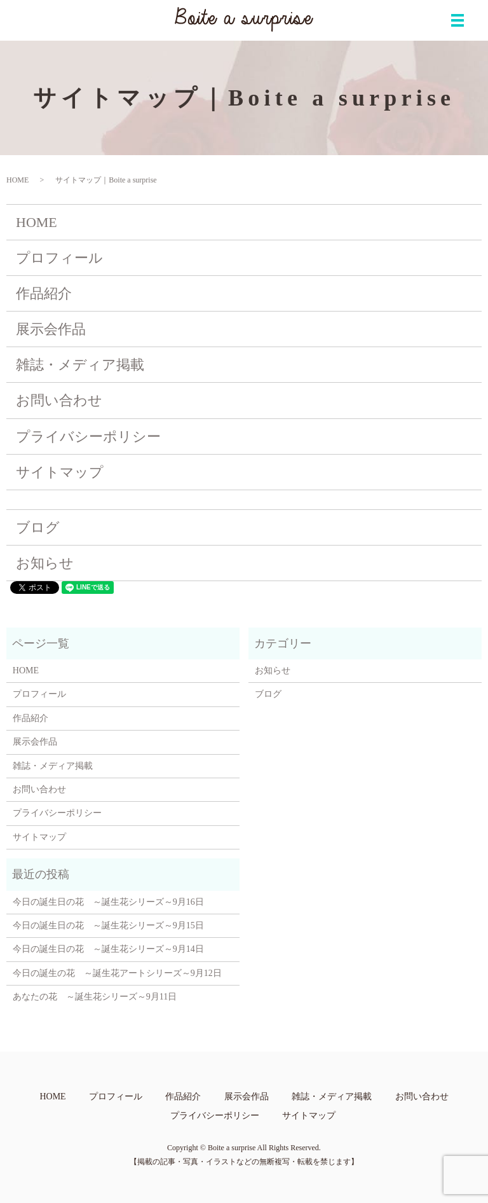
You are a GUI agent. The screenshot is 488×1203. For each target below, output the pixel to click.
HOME (17, 179)
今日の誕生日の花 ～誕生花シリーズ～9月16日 (108, 902)
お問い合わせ (59, 400)
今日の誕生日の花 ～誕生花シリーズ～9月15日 (108, 925)
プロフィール (59, 258)
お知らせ (45, 563)
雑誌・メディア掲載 (80, 365)
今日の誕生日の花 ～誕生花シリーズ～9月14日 (108, 949)
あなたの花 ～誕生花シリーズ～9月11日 (95, 996)
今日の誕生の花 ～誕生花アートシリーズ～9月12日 (117, 973)
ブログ (38, 527)
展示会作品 (51, 329)
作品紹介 (44, 293)
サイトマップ (60, 472)
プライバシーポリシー (88, 436)
